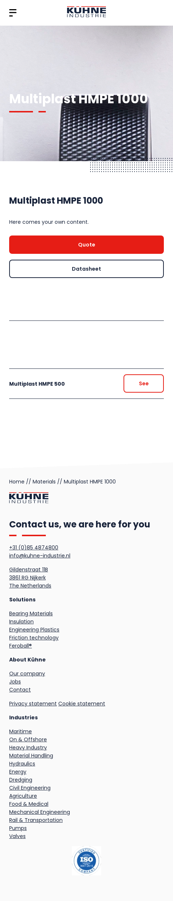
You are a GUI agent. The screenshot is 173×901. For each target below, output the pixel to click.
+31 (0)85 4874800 (33, 547)
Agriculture (23, 796)
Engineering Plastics (34, 629)
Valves (17, 836)
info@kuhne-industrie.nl (39, 555)
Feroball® (20, 645)
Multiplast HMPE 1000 (90, 481)
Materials (44, 481)
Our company (27, 673)
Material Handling (31, 755)
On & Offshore (28, 739)
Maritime (20, 731)
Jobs (15, 681)
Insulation (21, 621)
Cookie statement (81, 703)
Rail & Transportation (36, 820)
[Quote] (86, 245)
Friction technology (34, 637)
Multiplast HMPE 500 (37, 384)
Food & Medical (28, 804)
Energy (17, 771)
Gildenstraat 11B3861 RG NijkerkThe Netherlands (30, 577)
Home (17, 481)
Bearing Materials (31, 613)
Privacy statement (33, 703)
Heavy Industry (28, 747)
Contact (20, 689)
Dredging (20, 779)
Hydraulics (22, 763)
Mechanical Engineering (39, 812)
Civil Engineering (30, 787)
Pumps (18, 828)
